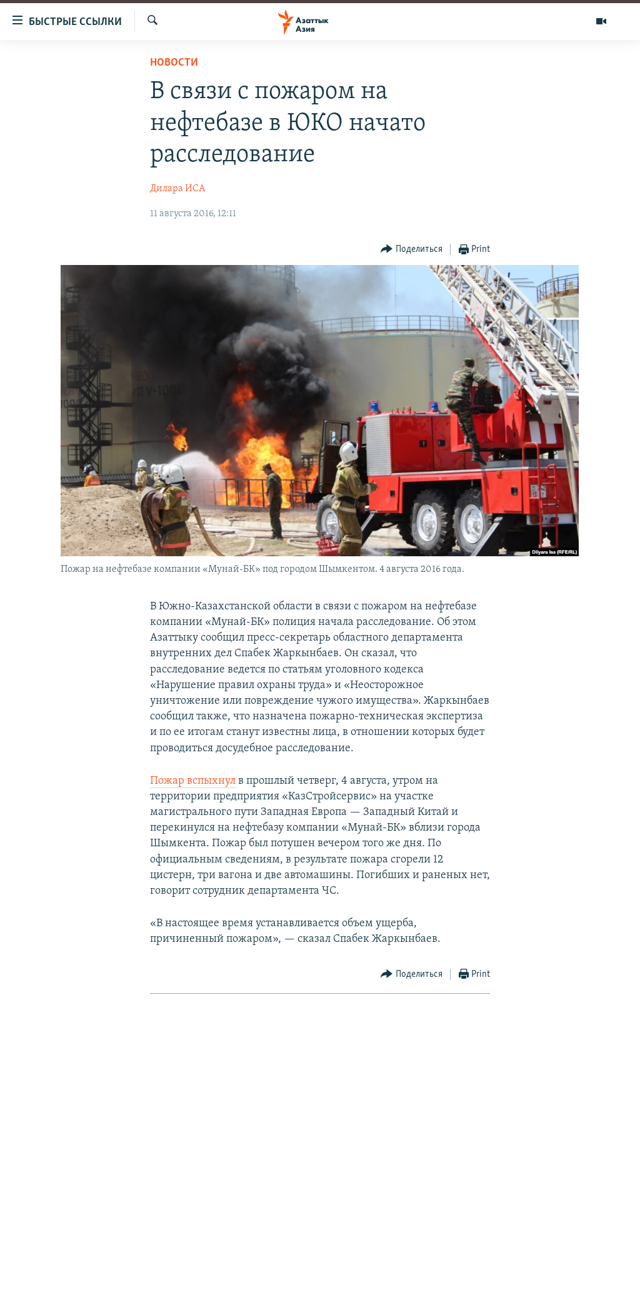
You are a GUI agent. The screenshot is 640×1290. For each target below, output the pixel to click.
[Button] (411, 249)
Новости (174, 63)
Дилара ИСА (177, 189)
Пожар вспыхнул (193, 781)
